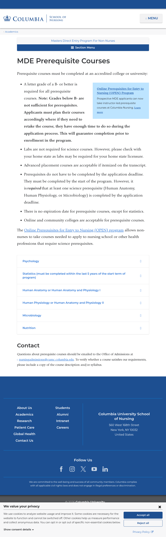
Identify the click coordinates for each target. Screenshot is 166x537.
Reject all (143, 523)
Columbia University (90, 498)
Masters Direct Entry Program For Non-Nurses (83, 40)
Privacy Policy (143, 532)
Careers (62, 423)
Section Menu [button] (83, 47)
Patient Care (24, 423)
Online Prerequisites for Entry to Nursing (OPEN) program (74, 230)
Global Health (24, 430)
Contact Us (24, 437)
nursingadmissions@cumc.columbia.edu (46, 356)
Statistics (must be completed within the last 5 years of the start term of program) (76, 273)
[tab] (83, 261)
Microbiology (31, 311)
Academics (10, 31)
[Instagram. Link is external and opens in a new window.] (72, 465)
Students (62, 404)
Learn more (124, 107)
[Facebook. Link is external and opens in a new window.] (61, 465)
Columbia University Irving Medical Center (83, 4)
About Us (24, 404)
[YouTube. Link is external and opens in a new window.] (94, 465)
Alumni (62, 410)
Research (24, 417)
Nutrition (28, 324)
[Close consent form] (160, 507)
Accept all (143, 515)
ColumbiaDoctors (135, 383)
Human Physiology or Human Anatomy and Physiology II (60, 298)
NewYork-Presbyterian (83, 385)
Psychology (31, 261)
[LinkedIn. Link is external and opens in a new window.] (105, 465)
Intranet (62, 417)
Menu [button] (153, 18)
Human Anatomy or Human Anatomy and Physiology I (58, 286)
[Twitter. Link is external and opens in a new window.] (83, 465)
